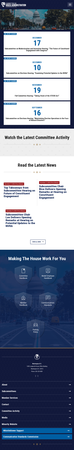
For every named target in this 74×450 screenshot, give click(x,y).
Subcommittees (36, 391)
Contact (36, 404)
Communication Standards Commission (36, 436)
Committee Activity (36, 411)
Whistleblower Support (36, 430)
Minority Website (36, 424)
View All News (38, 242)
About (36, 384)
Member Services (36, 397)
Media (36, 417)
